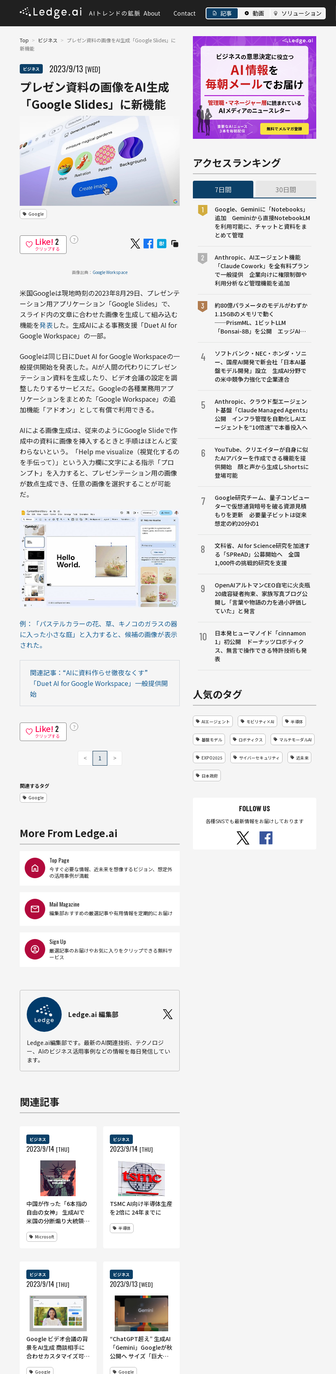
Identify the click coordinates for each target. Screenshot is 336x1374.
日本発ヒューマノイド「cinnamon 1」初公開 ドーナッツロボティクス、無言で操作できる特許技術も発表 (261, 646)
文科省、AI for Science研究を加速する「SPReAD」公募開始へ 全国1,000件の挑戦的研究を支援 (262, 554)
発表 (46, 325)
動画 (258, 13)
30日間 (286, 189)
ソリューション (301, 13)
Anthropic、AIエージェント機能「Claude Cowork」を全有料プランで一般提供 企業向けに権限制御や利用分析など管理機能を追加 (262, 270)
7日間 (223, 189)
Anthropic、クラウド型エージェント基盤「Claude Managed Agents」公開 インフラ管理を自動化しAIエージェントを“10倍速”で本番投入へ (263, 414)
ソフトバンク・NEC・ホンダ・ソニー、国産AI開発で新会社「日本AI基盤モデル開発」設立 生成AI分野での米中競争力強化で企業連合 (261, 366)
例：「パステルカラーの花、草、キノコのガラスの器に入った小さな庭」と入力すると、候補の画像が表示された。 (98, 634)
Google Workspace (110, 272)
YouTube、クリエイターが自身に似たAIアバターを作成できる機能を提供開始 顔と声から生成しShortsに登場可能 (262, 462)
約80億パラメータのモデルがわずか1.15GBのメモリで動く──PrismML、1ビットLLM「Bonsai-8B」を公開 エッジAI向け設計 (261, 318)
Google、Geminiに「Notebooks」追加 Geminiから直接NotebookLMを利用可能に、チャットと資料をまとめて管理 (262, 222)
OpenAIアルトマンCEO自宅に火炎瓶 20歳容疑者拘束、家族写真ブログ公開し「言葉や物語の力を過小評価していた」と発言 (263, 598)
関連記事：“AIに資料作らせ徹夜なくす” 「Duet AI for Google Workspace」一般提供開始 (99, 683)
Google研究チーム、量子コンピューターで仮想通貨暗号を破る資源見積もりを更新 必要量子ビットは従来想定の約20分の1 (262, 510)
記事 (226, 13)
